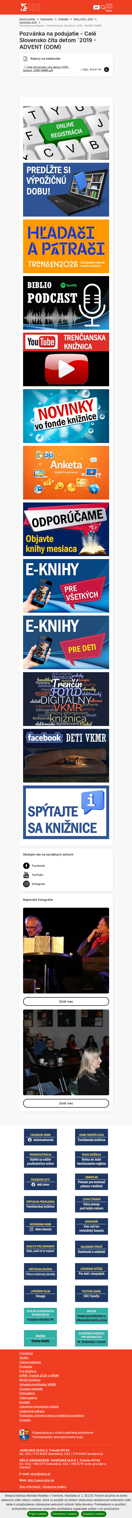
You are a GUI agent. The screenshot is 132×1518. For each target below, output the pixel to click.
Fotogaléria (27, 1393)
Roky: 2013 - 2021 (83, 19)
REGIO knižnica (29, 1380)
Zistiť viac (66, 1001)
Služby (24, 1357)
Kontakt (24, 1402)
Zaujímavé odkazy (32, 1411)
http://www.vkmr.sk (41, 1480)
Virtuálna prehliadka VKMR (37, 1384)
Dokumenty (47, 19)
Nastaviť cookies (94, 1513)
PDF (85, 69)
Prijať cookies (38, 1513)
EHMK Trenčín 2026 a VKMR (39, 1375)
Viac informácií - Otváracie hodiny (42, 1486)
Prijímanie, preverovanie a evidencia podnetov (51, 1415)
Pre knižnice (27, 1371)
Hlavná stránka (27, 19)
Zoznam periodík (31, 1389)
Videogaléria (28, 1398)
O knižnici (26, 1353)
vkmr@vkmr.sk (40, 1474)
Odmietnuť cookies (65, 1513)
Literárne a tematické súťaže (39, 1406)
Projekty (25, 1420)
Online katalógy (30, 1362)
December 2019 (28, 22)
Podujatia (63, 19)
